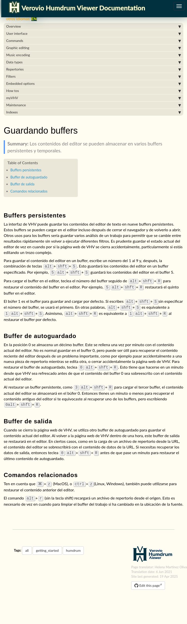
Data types (93, 62)
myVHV (93, 97)
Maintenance (93, 105)
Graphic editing (93, 47)
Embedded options (93, 83)
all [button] (27, 544)
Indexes (93, 112)
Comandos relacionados (28, 191)
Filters (93, 76)
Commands (93, 40)
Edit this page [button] (147, 579)
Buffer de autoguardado (28, 177)
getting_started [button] (47, 544)
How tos (93, 90)
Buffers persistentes (26, 170)
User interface (93, 33)
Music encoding (93, 55)
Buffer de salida (22, 184)
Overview (93, 26)
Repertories (93, 69)
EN (32, 18)
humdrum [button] (73, 544)
